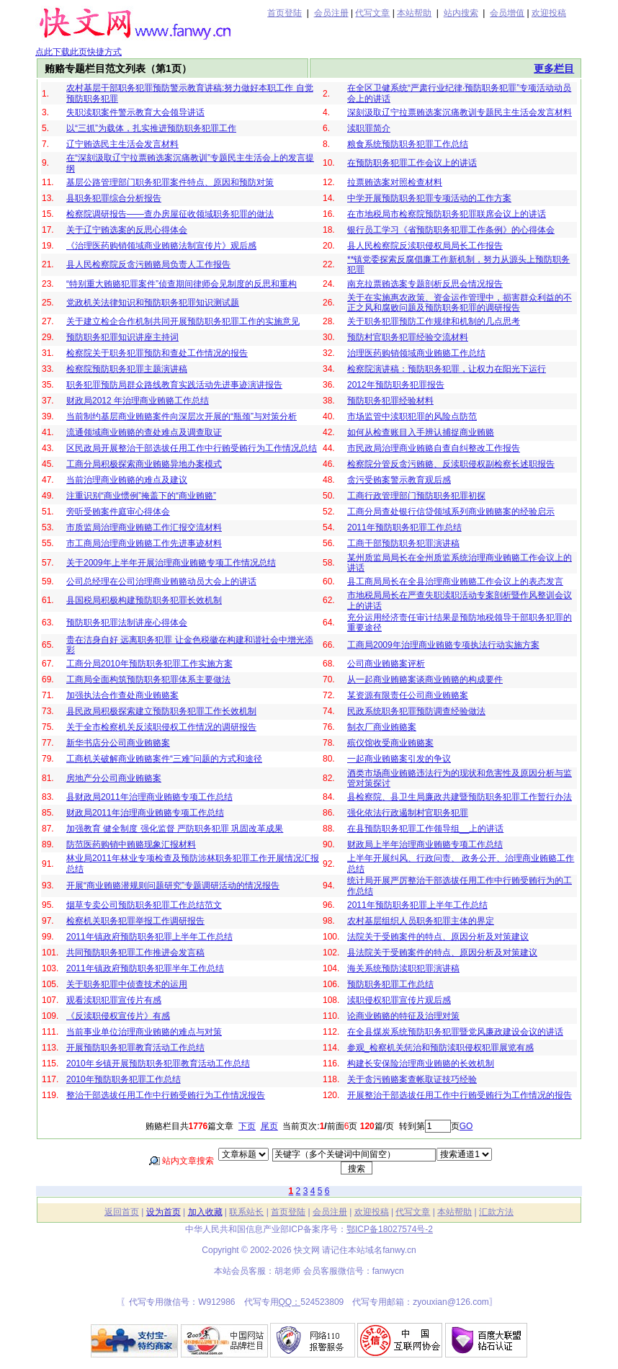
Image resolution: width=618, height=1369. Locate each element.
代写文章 (372, 13)
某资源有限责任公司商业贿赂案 (407, 695)
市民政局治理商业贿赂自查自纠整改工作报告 (433, 448)
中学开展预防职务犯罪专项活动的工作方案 (429, 198)
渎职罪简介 (368, 128)
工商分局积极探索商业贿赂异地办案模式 (144, 464)
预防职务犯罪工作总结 (390, 984)
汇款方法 (496, 1212)
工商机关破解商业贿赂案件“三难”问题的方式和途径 (164, 759)
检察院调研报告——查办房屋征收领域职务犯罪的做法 (170, 214)
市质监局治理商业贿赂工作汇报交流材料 (144, 527)
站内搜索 (461, 13)
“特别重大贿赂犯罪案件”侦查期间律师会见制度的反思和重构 (181, 284)
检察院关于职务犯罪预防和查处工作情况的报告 (157, 353)
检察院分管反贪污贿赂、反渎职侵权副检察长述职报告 (451, 464)
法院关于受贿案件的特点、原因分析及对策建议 (438, 937)
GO (466, 1126)
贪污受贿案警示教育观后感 (399, 480)
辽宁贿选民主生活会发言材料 (122, 144)
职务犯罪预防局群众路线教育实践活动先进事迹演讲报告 (174, 385)
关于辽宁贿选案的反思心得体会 (126, 230)
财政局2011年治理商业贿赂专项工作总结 (145, 813)
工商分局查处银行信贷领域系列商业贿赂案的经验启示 (451, 512)
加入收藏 (205, 1212)
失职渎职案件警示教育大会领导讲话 (135, 112)
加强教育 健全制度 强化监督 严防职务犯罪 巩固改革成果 (174, 829)
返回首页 (121, 1212)
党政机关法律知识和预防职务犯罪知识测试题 (152, 303)
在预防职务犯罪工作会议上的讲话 (412, 163)
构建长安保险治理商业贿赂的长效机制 (420, 1063)
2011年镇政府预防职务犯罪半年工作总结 (145, 968)
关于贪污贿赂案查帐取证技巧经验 (412, 1079)
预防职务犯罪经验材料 (390, 401)
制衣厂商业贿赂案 (381, 727)
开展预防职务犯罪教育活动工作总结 (135, 1048)
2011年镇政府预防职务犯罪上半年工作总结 (149, 937)
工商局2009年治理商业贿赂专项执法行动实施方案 (443, 645)
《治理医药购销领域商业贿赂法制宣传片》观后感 (161, 246)
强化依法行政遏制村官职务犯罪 (407, 813)
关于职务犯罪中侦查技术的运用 (126, 984)
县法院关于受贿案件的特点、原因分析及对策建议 (442, 952)
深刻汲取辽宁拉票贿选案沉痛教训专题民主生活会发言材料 (459, 112)
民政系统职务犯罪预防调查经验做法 (416, 711)
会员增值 (507, 13)
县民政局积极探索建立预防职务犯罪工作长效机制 (161, 711)
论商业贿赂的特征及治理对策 (403, 1016)
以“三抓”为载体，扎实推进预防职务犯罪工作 (151, 128)
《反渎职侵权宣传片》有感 (118, 1016)
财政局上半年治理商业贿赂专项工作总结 (425, 844)
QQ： (290, 1302)
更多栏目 (554, 68)
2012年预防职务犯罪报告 (395, 385)
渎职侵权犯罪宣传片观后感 (399, 1000)
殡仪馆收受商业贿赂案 (390, 743)
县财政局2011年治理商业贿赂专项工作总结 (149, 797)
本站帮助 (414, 13)
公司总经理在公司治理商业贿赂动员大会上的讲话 (161, 581)
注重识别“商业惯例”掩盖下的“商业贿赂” (141, 496)
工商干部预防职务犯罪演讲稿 (403, 543)
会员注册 (331, 13)
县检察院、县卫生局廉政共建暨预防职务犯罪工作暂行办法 (459, 797)
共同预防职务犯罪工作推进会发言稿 (135, 952)
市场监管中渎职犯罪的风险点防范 (412, 416)
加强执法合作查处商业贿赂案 (122, 695)
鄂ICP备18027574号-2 (389, 1229)
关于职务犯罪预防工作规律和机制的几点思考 (433, 321)
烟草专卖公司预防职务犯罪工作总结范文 (144, 905)
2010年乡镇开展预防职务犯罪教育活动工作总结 (158, 1063)
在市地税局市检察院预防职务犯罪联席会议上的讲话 (446, 214)
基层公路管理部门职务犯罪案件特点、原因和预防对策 (170, 182)
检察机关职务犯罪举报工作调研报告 (135, 921)
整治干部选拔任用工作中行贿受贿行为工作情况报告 (165, 1095)
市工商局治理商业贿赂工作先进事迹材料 (144, 543)
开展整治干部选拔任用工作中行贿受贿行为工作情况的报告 (459, 1095)
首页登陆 (284, 13)
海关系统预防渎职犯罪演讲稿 (403, 968)
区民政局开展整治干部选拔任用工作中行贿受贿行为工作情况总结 (191, 448)
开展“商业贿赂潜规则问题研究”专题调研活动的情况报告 (172, 885)
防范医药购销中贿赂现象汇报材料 (131, 844)
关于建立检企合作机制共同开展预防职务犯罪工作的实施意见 (183, 321)
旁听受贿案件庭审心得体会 (118, 512)
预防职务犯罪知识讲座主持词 (122, 337)
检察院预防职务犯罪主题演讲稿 (126, 369)
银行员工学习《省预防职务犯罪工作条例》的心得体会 (451, 230)
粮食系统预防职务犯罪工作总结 (407, 144)
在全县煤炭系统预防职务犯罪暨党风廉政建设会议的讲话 (455, 1032)
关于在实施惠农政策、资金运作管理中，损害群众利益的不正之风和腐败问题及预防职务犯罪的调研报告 (459, 303)
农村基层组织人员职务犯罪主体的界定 (420, 921)
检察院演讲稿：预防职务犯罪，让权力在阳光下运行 (446, 369)
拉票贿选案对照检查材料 (394, 182)
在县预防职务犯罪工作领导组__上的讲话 (425, 829)
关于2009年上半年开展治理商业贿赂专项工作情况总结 (171, 563)
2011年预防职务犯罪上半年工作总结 (417, 905)
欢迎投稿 (549, 13)
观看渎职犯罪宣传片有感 (113, 1000)
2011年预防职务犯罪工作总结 (404, 527)
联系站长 (246, 1212)
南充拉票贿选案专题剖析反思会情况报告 (425, 284)
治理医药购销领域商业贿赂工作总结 (416, 353)
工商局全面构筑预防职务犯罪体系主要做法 (148, 679)
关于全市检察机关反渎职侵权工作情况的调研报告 (161, 727)
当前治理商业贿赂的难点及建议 (126, 480)
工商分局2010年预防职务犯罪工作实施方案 (149, 664)
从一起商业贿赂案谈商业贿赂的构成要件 (425, 679)
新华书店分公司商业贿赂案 (118, 743)
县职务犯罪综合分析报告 (113, 198)
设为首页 (163, 1212)
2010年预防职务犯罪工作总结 (123, 1079)
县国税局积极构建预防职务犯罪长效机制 (144, 600)
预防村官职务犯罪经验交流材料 (407, 337)
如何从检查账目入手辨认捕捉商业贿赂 (420, 432)
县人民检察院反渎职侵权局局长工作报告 (425, 246)
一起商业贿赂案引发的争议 (399, 759)
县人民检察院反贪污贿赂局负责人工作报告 (148, 264)
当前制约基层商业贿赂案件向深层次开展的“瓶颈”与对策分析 (181, 416)
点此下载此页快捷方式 (78, 52)
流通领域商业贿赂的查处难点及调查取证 (144, 432)
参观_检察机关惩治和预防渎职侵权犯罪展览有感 (440, 1048)
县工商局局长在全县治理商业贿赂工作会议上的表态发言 (455, 581)
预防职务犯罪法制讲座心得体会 (126, 622)
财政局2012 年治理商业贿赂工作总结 (137, 401)
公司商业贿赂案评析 (386, 664)
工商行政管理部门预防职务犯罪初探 (416, 496)
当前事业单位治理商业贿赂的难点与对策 (144, 1032)
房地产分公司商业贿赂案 (113, 778)
